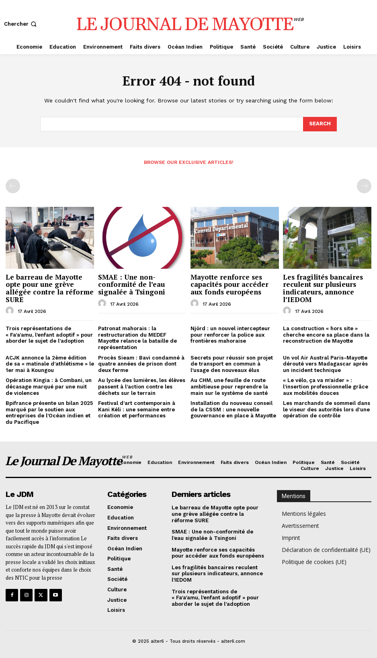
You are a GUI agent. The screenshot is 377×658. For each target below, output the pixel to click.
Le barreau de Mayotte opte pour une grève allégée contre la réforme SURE (50, 288)
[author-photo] (11, 311)
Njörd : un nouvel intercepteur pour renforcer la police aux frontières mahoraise (230, 334)
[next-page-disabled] (364, 186)
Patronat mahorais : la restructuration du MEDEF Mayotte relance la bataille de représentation (137, 337)
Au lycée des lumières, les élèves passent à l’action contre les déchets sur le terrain (141, 386)
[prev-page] (13, 186)
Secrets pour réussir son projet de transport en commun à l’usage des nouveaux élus (232, 364)
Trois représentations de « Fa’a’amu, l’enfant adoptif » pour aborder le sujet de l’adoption (49, 334)
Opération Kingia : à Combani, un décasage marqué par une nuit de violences (49, 386)
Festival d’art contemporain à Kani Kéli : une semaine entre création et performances (136, 409)
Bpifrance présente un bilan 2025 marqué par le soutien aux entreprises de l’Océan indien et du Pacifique (49, 412)
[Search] (320, 124)
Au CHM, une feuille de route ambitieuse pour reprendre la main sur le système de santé (229, 386)
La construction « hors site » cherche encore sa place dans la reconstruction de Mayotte (326, 334)
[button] (21, 24)
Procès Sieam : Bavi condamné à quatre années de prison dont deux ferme (141, 364)
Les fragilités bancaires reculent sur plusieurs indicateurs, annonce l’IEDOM (323, 288)
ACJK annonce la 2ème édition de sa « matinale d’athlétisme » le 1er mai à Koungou (50, 364)
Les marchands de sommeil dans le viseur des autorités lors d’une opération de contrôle (326, 409)
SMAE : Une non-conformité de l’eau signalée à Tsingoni (131, 284)
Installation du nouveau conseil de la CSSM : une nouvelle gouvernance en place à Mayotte (233, 409)
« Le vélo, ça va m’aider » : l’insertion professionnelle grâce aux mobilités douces (325, 386)
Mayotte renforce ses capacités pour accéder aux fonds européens (229, 284)
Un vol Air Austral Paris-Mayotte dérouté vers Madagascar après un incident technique (325, 364)
